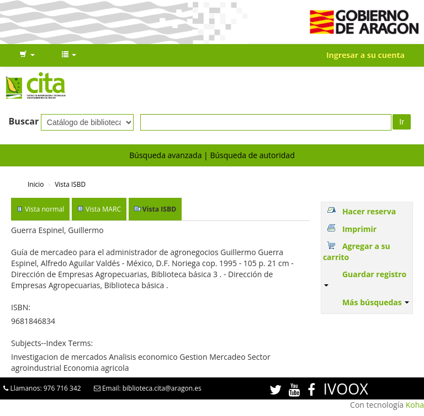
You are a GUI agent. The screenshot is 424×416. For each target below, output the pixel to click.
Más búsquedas (376, 302)
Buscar (24, 121)
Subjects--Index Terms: (52, 343)
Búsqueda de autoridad (252, 155)
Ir (401, 121)
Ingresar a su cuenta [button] (365, 55)
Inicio (36, 184)
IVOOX (346, 389)
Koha (415, 404)
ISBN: (20, 307)
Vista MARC (103, 209)
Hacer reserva (369, 211)
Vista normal (44, 209)
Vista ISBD (70, 184)
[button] (27, 55)
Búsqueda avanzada (165, 155)
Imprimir (359, 229)
